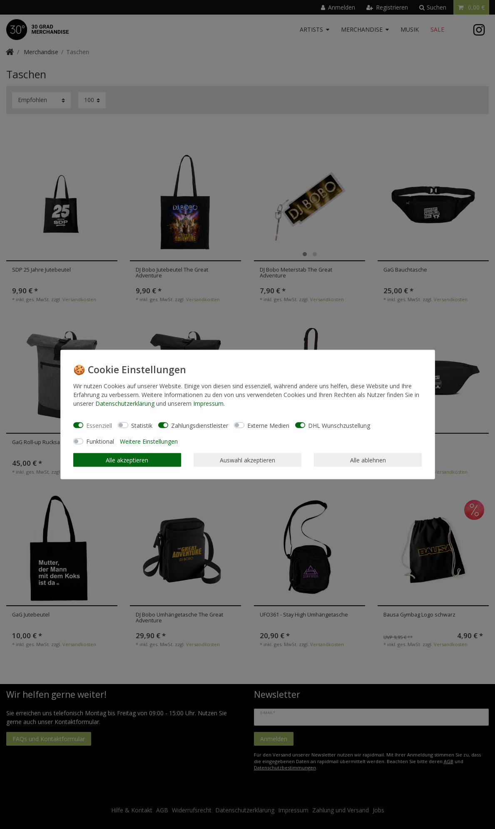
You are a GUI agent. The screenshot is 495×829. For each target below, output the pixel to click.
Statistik (141, 425)
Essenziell (99, 425)
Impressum (208, 403)
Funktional (100, 441)
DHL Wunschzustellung (339, 425)
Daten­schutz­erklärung (124, 403)
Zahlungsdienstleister (199, 425)
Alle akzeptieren (127, 460)
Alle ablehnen (368, 460)
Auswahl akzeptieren (247, 460)
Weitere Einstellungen (149, 441)
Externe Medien (268, 425)
